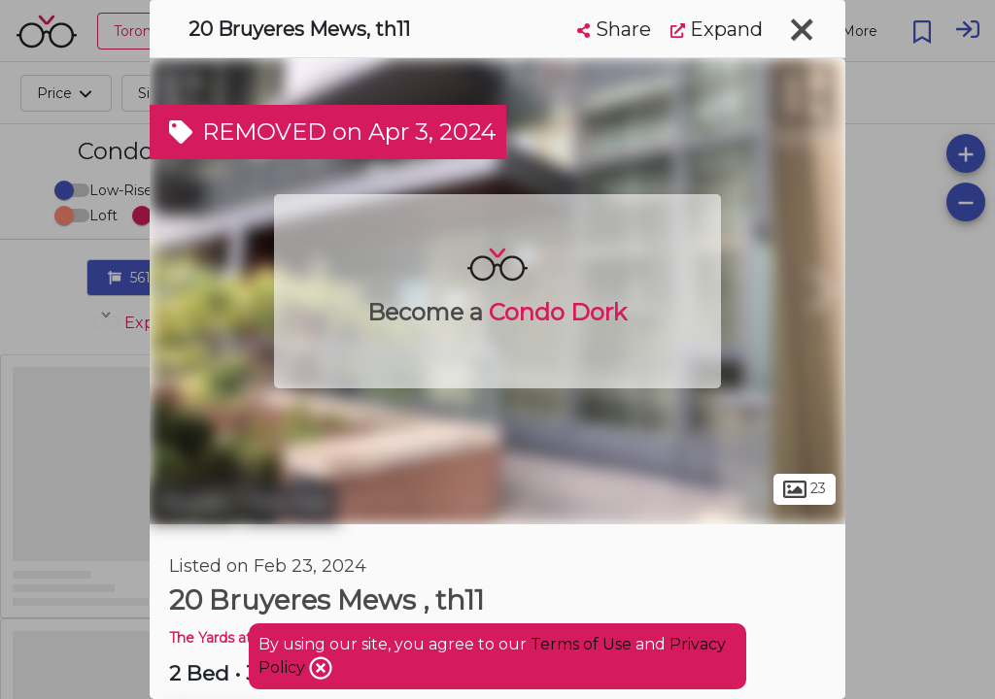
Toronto (193, 503)
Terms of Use (581, 644)
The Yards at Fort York (243, 638)
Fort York (290, 503)
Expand (716, 29)
